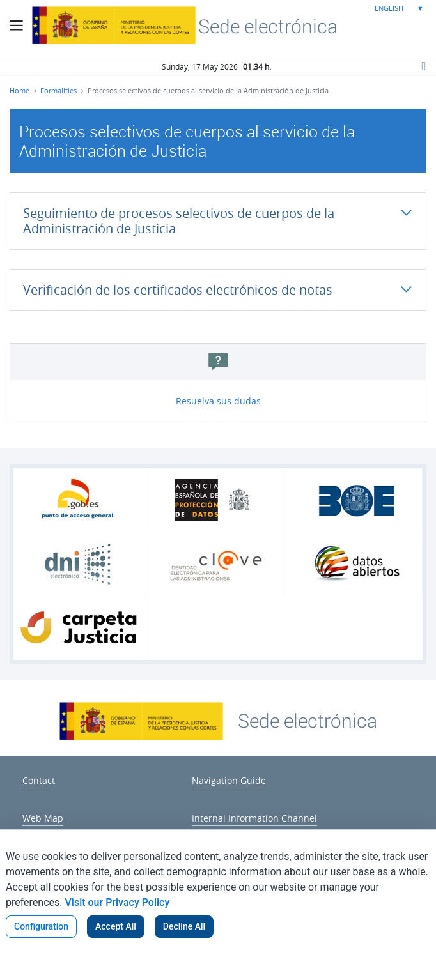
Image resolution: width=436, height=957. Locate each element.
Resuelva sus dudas (218, 401)
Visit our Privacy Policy (117, 902)
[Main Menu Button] (16, 25)
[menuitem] (38, 778)
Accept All (115, 926)
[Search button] (423, 66)
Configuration (41, 926)
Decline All (184, 926)
